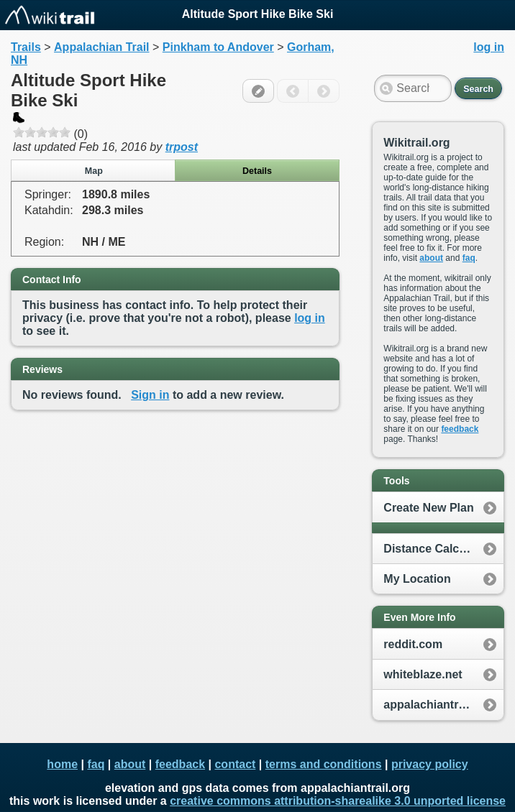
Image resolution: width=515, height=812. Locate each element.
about (431, 258)
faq (468, 258)
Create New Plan (428, 508)
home (62, 764)
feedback (459, 429)
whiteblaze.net (422, 674)
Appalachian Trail (101, 47)
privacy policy (429, 764)
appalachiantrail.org (438, 704)
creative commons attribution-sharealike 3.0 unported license (338, 801)
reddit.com (412, 644)
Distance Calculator (437, 549)
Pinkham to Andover (218, 47)
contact (234, 764)
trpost (181, 147)
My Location (416, 579)
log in (309, 318)
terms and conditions (323, 764)
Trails (26, 47)
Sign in (150, 395)
